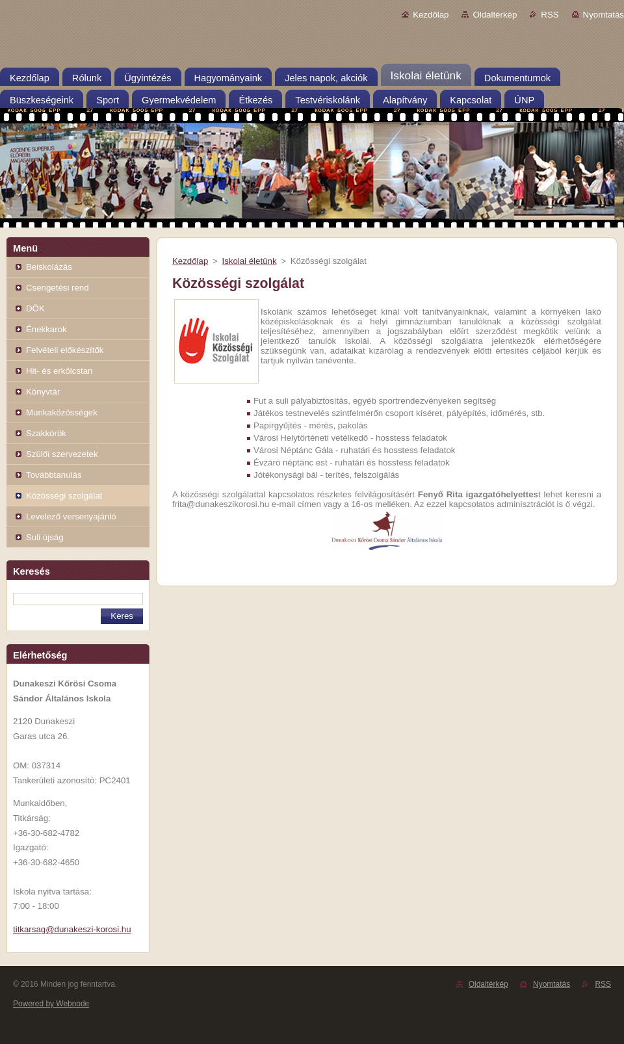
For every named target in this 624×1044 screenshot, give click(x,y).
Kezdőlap (430, 15)
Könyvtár (43, 392)
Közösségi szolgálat (64, 496)
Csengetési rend (57, 288)
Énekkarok (46, 329)
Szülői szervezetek (62, 454)
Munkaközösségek (62, 412)
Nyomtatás (603, 15)
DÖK (35, 308)
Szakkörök (46, 433)
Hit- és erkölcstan (59, 371)
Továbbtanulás (54, 475)
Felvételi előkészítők (64, 350)
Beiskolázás (49, 267)
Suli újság (45, 537)
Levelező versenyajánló (71, 516)
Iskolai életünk (249, 261)
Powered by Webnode (51, 1003)
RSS (549, 15)
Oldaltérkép (495, 15)
